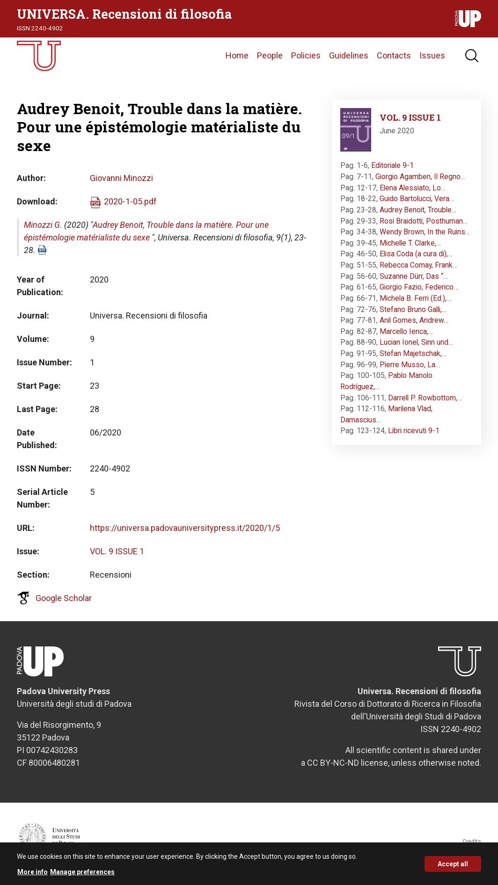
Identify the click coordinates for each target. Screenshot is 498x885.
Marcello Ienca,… (406, 336)
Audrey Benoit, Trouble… (418, 214)
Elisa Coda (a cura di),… (416, 259)
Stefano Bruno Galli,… (413, 314)
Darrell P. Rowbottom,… (425, 403)
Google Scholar (64, 603)
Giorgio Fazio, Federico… (419, 292)
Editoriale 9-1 (392, 171)
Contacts (394, 58)
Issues (432, 58)
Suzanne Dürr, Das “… (414, 281)
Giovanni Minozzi (121, 183)
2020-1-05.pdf (130, 206)
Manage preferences (82, 872)
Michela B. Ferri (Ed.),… (415, 303)
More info (32, 872)
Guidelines (348, 58)
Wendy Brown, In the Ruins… (425, 236)
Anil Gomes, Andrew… (414, 325)
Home (237, 58)
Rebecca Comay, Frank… (418, 270)
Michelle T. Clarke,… (410, 248)
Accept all (453, 864)
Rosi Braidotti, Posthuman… (424, 226)
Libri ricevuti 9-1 (413, 436)
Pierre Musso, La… (410, 369)
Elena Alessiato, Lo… (413, 193)
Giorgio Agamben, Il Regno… (420, 181)
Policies (306, 58)
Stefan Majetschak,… (413, 358)
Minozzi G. (43, 230)
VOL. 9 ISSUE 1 (117, 556)
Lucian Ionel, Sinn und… (416, 347)
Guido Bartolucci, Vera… (417, 203)
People (270, 58)
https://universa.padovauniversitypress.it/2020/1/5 (185, 533)
